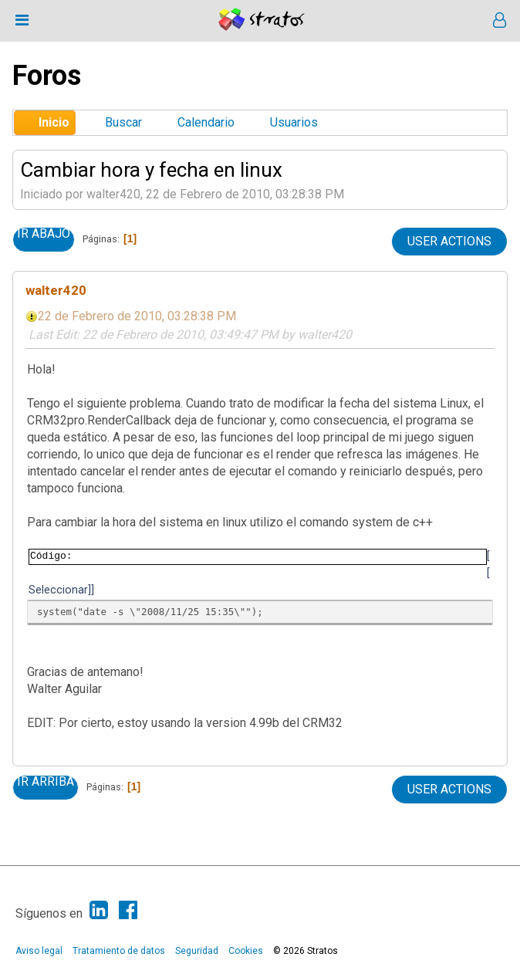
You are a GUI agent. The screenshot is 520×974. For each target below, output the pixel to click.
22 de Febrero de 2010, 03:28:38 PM (137, 316)
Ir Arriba (45, 782)
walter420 (55, 290)
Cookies (245, 950)
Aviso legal (38, 950)
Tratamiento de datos (119, 950)
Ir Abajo (43, 234)
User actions (449, 241)
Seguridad (196, 950)
